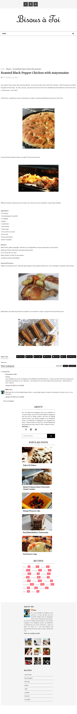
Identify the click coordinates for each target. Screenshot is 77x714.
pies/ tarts (41, 588)
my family (34, 581)
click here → (26, 426)
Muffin (24, 581)
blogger (59, 366)
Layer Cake (33, 577)
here (59, 203)
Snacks (24, 591)
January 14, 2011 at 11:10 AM (14, 385)
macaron (44, 577)
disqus (65, 366)
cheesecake (34, 570)
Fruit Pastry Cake (30, 554)
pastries (48, 584)
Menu (4, 33)
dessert (25, 574)
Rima (7, 389)
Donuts (34, 574)
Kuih (24, 577)
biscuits (25, 567)
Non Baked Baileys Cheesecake (35, 532)
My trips (38, 584)
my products (46, 581)
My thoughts (26, 584)
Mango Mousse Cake (31, 511)
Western (33, 591)
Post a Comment (8, 401)
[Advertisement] (38, 54)
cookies (45, 570)
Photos (24, 588)
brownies (43, 567)
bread (33, 567)
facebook (72, 366)
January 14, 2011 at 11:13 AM (14, 397)
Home (2, 69)
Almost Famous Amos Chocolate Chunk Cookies (36, 488)
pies (32, 588)
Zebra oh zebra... (30, 465)
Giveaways (43, 574)
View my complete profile (32, 633)
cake (24, 570)
